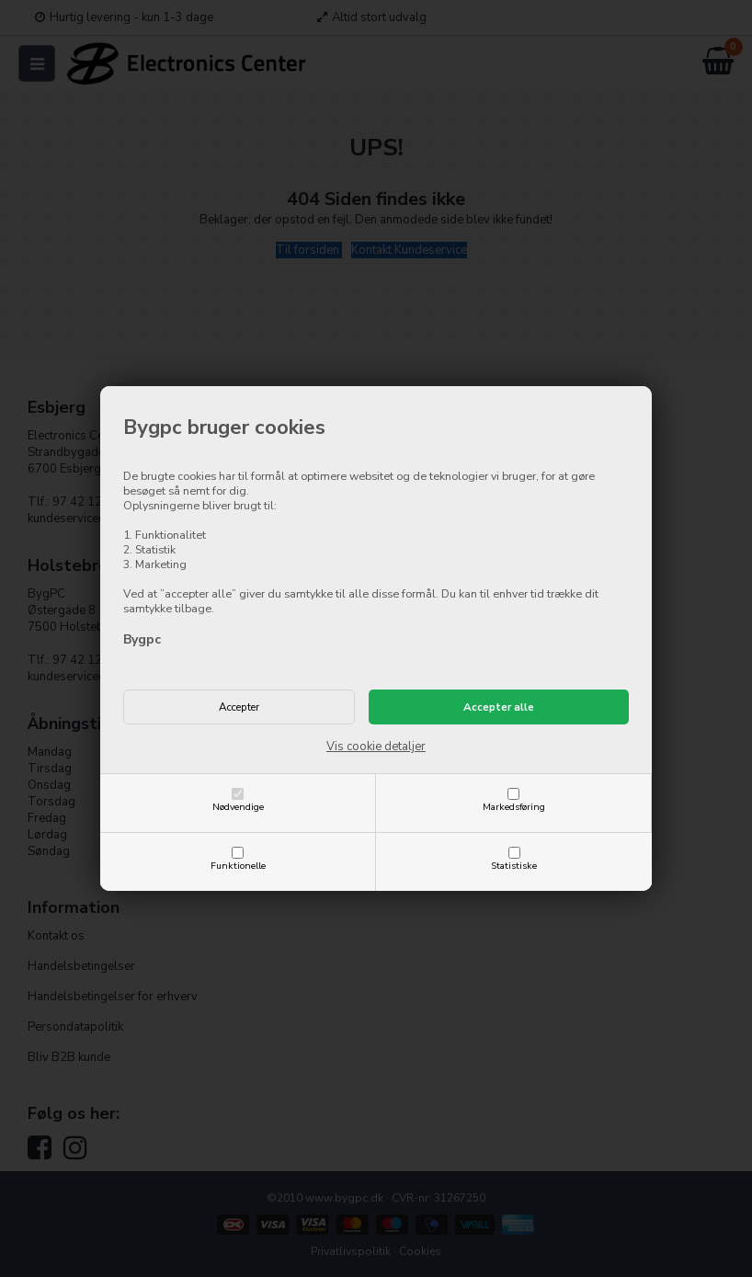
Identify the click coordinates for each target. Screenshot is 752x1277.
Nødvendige (238, 807)
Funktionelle (238, 865)
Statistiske (514, 865)
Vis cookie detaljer (376, 746)
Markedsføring (514, 807)
